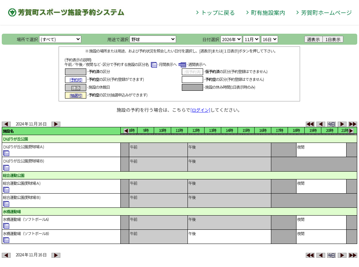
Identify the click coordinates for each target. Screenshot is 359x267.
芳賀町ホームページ (326, 12)
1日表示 (333, 39)
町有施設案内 (268, 12)
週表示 (313, 39)
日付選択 (210, 39)
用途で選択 (118, 39)
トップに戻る (218, 12)
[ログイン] (200, 110)
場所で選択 (27, 39)
